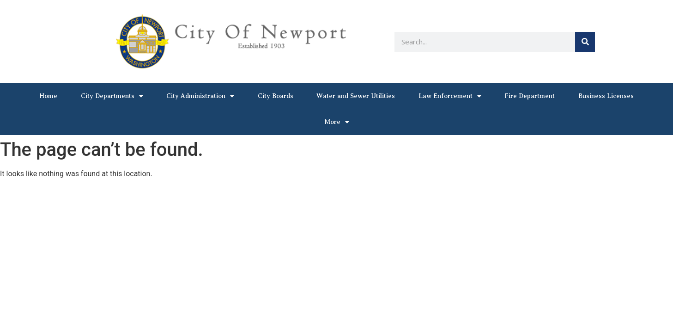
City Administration (200, 96)
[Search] (585, 42)
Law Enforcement (449, 96)
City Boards (275, 95)
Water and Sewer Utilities (355, 95)
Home (48, 95)
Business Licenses (606, 95)
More (336, 122)
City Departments (112, 96)
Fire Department (529, 95)
